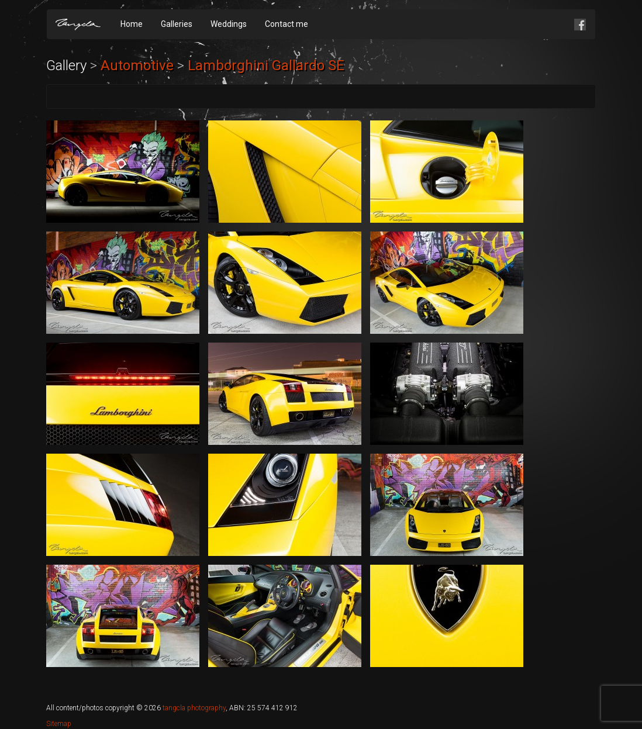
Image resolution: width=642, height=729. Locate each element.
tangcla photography (194, 708)
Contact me (286, 24)
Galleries (176, 24)
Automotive (137, 65)
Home (131, 24)
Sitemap (58, 724)
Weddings (228, 24)
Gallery (66, 65)
